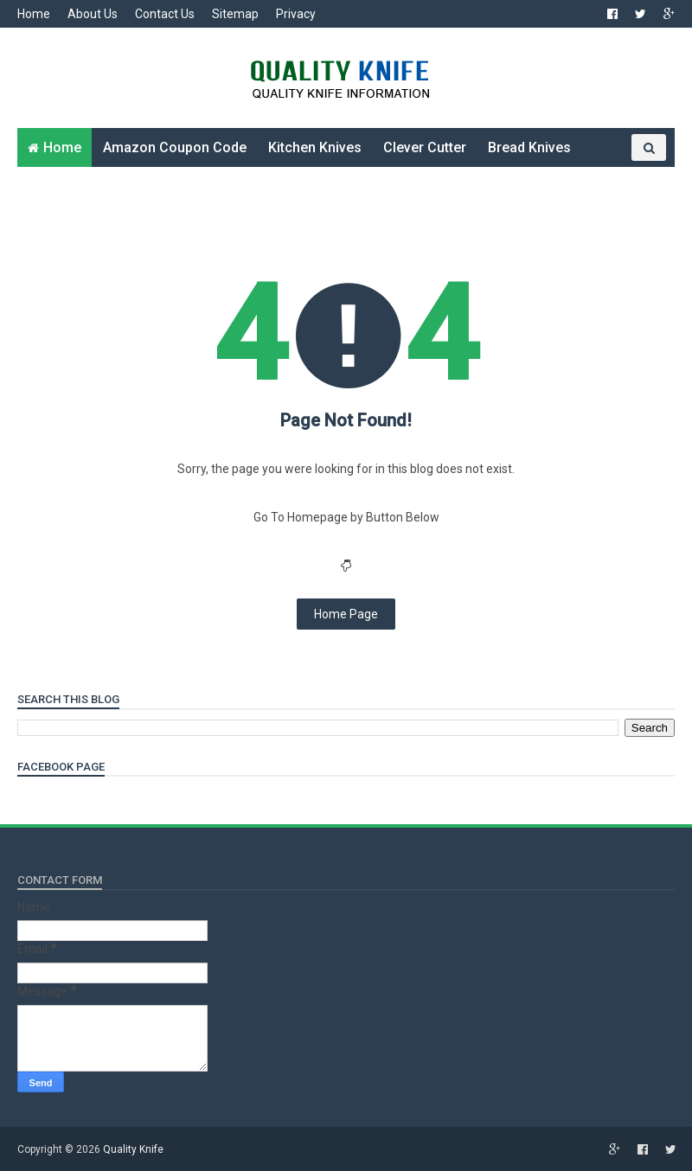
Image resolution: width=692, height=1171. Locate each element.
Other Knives (183, 186)
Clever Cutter (424, 147)
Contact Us (165, 14)
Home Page (346, 614)
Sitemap (235, 14)
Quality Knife (133, 1149)
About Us (92, 14)
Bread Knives (529, 147)
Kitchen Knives (315, 147)
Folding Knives (74, 186)
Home (33, 14)
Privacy (296, 14)
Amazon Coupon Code (175, 147)
